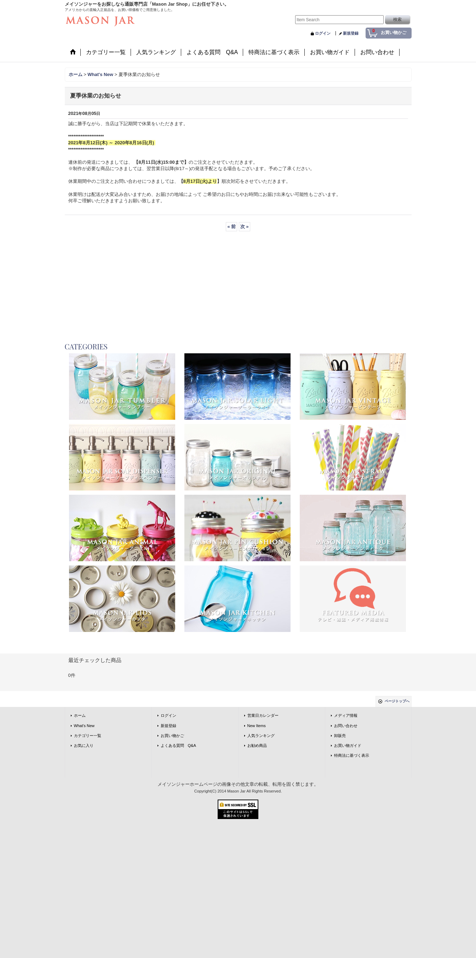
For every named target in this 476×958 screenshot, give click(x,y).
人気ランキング (261, 735)
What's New (84, 726)
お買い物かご (172, 735)
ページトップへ (397, 701)
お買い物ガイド (347, 745)
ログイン (323, 33)
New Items (256, 726)
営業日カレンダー (263, 715)
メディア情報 (345, 715)
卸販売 (340, 735)
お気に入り (83, 745)
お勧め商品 (257, 745)
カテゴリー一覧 (87, 735)
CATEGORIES (86, 346)
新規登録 (351, 33)
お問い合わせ (345, 726)
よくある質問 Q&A (178, 745)
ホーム (80, 715)
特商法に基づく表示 (351, 755)
